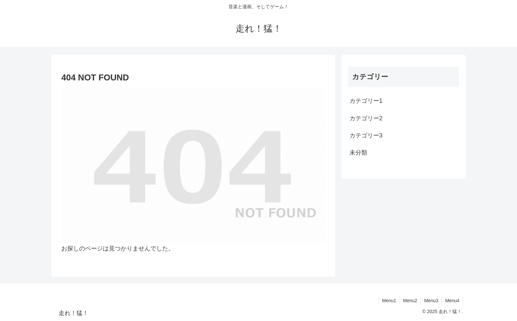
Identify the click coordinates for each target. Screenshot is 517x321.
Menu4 (452, 300)
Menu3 (431, 300)
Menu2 (410, 300)
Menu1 (389, 300)
